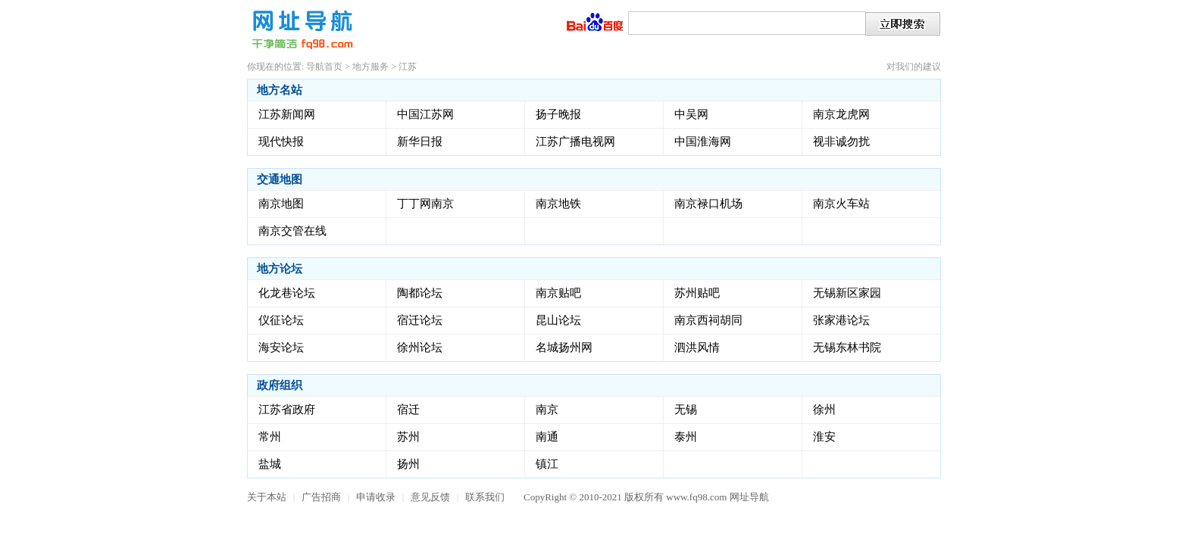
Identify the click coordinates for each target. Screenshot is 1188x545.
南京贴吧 (558, 293)
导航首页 (324, 66)
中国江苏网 (425, 114)
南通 (547, 437)
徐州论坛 (419, 347)
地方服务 (370, 66)
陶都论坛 (419, 293)
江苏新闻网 (286, 114)
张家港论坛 (841, 320)
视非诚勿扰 (841, 141)
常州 (269, 437)
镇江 (547, 464)
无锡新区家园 (847, 293)
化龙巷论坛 (286, 293)
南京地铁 (558, 204)
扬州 (408, 464)
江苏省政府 (286, 409)
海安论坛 (281, 347)
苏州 (408, 437)
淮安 (824, 437)
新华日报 (419, 141)
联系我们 (485, 497)
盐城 (269, 464)
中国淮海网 (702, 141)
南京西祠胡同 (708, 320)
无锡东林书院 (847, 347)
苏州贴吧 (697, 293)
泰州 (685, 437)
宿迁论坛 (419, 320)
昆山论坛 (558, 320)
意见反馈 (430, 497)
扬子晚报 (558, 114)
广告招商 (321, 497)
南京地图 (281, 204)
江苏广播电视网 (575, 141)
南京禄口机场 (708, 204)
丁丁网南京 (425, 204)
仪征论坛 (281, 320)
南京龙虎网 (841, 114)
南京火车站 (841, 204)
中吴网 (691, 114)
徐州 (824, 409)
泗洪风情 (697, 347)
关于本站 (266, 497)
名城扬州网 (564, 347)
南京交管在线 (292, 231)
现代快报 (281, 141)
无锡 (685, 409)
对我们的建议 (913, 66)
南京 (547, 409)
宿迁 (408, 409)
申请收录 (375, 497)
